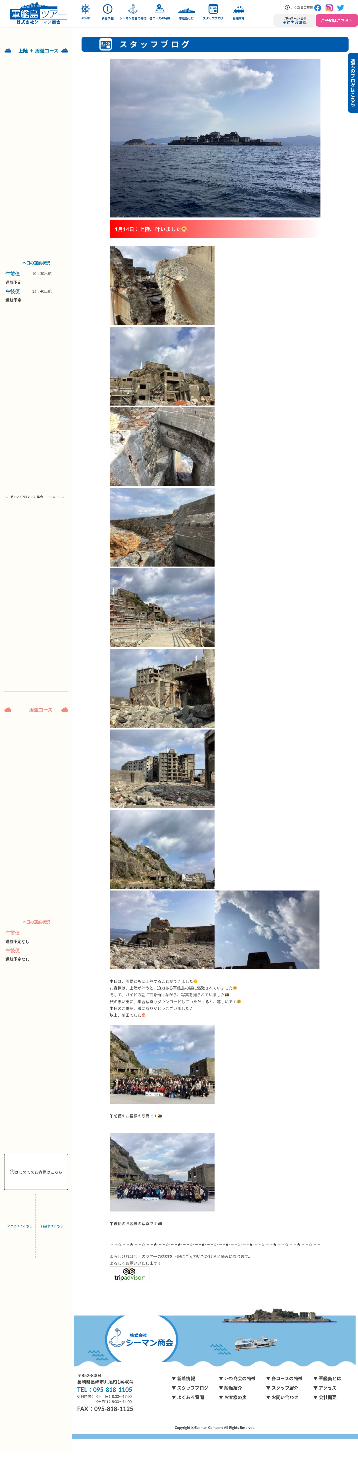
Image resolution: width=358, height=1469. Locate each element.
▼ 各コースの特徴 (284, 1378)
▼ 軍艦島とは (327, 1378)
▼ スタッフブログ (190, 1388)
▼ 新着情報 (183, 1378)
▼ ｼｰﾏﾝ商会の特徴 (237, 1378)
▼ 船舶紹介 (230, 1388)
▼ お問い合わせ (282, 1397)
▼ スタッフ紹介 (282, 1388)
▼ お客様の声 (233, 1397)
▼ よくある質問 (188, 1397)
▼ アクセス (324, 1388)
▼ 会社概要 (325, 1397)
